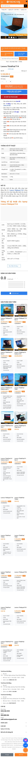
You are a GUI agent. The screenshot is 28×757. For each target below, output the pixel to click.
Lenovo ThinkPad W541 (19, 642)
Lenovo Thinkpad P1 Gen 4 (6, 319)
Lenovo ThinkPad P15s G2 (6, 608)
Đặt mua (21, 754)
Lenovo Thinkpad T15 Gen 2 (20, 319)
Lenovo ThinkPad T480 (19, 536)
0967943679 (12, 703)
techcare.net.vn (21, 743)
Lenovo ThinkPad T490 (19, 388)
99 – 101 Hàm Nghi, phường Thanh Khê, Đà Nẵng (13, 687)
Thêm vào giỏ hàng (14, 91)
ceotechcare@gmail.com (7, 743)
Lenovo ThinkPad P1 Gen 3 (6, 353)
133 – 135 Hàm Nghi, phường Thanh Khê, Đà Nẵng (13, 675)
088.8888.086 (5, 715)
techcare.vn (18, 747)
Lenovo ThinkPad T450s (6, 536)
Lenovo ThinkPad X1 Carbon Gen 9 (6, 388)
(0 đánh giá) (11, 69)
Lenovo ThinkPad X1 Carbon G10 (20, 353)
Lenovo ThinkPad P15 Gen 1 (7, 642)
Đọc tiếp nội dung (14, 266)
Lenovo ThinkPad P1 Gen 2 (20, 459)
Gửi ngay (23, 58)
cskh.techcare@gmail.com (9, 719)
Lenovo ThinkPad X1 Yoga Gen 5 (20, 426)
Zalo (25, 745)
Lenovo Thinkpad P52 (20, 572)
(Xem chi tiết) (7, 105)
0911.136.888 (13, 691)
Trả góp (7, 754)
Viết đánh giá (14, 293)
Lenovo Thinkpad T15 (7, 497)
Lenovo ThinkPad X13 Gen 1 (7, 426)
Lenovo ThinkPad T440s (19, 498)
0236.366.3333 (5, 711)
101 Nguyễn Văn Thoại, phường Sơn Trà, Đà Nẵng (13, 698)
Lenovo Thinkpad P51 (20, 607)
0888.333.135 (13, 680)
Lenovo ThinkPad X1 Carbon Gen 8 (6, 459)
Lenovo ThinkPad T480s (6, 572)
